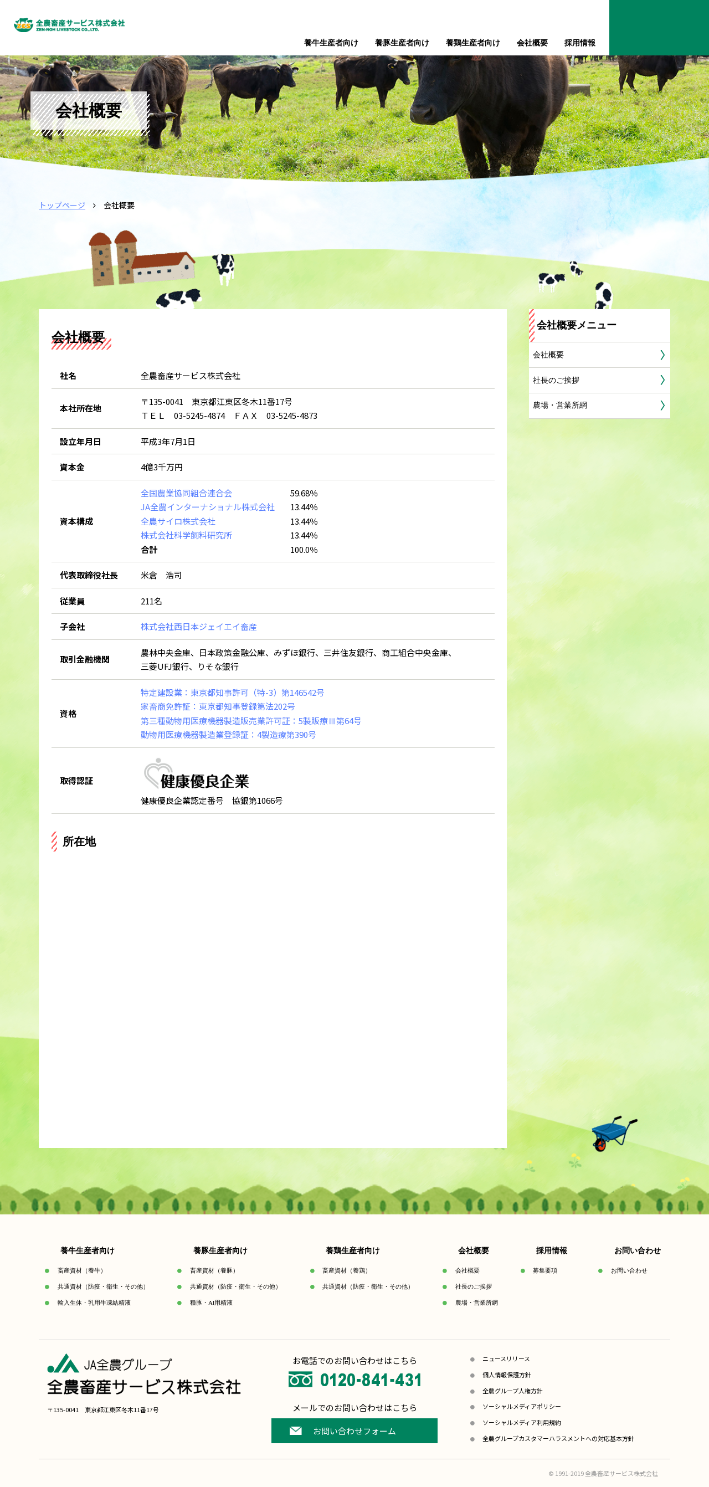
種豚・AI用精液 (211, 1302)
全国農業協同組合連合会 (186, 493)
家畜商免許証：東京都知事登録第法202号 (218, 706)
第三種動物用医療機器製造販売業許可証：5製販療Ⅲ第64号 (251, 720)
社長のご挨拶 (556, 380)
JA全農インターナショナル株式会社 (208, 506)
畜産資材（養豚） (214, 1270)
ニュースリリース (506, 1358)
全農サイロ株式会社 (178, 521)
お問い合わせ (629, 1270)
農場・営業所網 (560, 405)
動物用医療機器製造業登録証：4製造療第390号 (228, 734)
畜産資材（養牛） (82, 1270)
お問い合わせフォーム (354, 1431)
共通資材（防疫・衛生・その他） (103, 1286)
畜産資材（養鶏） (346, 1270)
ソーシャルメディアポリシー (521, 1406)
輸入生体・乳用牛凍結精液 (94, 1302)
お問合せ (659, 27)
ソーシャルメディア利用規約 (521, 1422)
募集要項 (545, 1270)
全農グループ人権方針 (512, 1390)
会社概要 (548, 355)
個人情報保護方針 (506, 1374)
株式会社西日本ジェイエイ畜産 (199, 626)
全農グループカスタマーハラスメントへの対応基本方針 (558, 1438)
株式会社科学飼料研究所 (186, 535)
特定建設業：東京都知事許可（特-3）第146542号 (233, 692)
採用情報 (579, 43)
